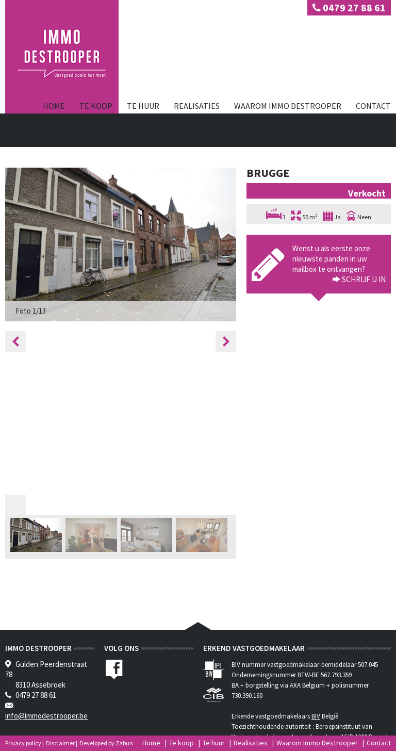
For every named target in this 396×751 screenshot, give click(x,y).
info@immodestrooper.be (46, 716)
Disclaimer (60, 743)
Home (54, 106)
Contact (373, 106)
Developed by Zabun (106, 743)
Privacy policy (23, 743)
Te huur (143, 106)
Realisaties (197, 106)
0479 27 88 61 (349, 7)
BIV (315, 716)
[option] (120, 244)
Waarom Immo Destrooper (287, 106)
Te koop (95, 106)
